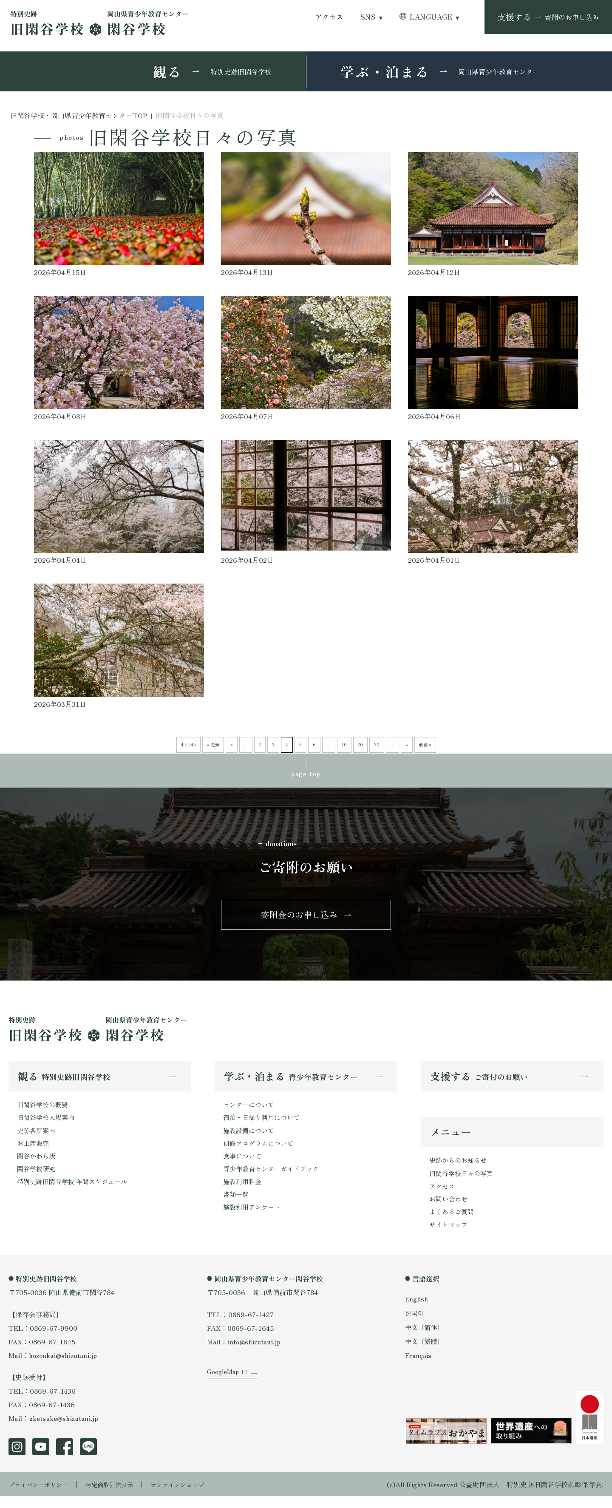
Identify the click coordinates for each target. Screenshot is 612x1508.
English (417, 1310)
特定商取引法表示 (121, 1496)
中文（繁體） (425, 1353)
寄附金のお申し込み (299, 919)
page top (306, 774)
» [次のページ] (406, 744)
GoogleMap (224, 1392)
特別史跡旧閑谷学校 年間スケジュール (75, 1193)
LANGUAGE (431, 17)
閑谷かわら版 (37, 1165)
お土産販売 (34, 1152)
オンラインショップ (196, 1496)
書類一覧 (236, 1206)
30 (377, 744)
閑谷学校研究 (37, 1179)
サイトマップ (449, 1236)
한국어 (415, 1325)
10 (344, 744)
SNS (368, 17)
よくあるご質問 (453, 1222)
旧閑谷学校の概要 (44, 1111)
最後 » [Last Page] (425, 744)
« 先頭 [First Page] (213, 744)
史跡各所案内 (37, 1138)
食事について (243, 1165)
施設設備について (250, 1138)
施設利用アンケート (253, 1220)
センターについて (250, 1111)
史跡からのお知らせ (459, 1168)
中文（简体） (425, 1339)
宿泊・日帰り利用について (264, 1125)
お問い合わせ (449, 1209)
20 (360, 744)
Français (418, 1367)
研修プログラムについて (260, 1152)
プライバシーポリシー (42, 1496)
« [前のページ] (231, 744)
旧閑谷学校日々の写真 (463, 1181)
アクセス (329, 17)
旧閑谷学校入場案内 (47, 1125)
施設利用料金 (243, 1193)
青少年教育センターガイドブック (274, 1179)
